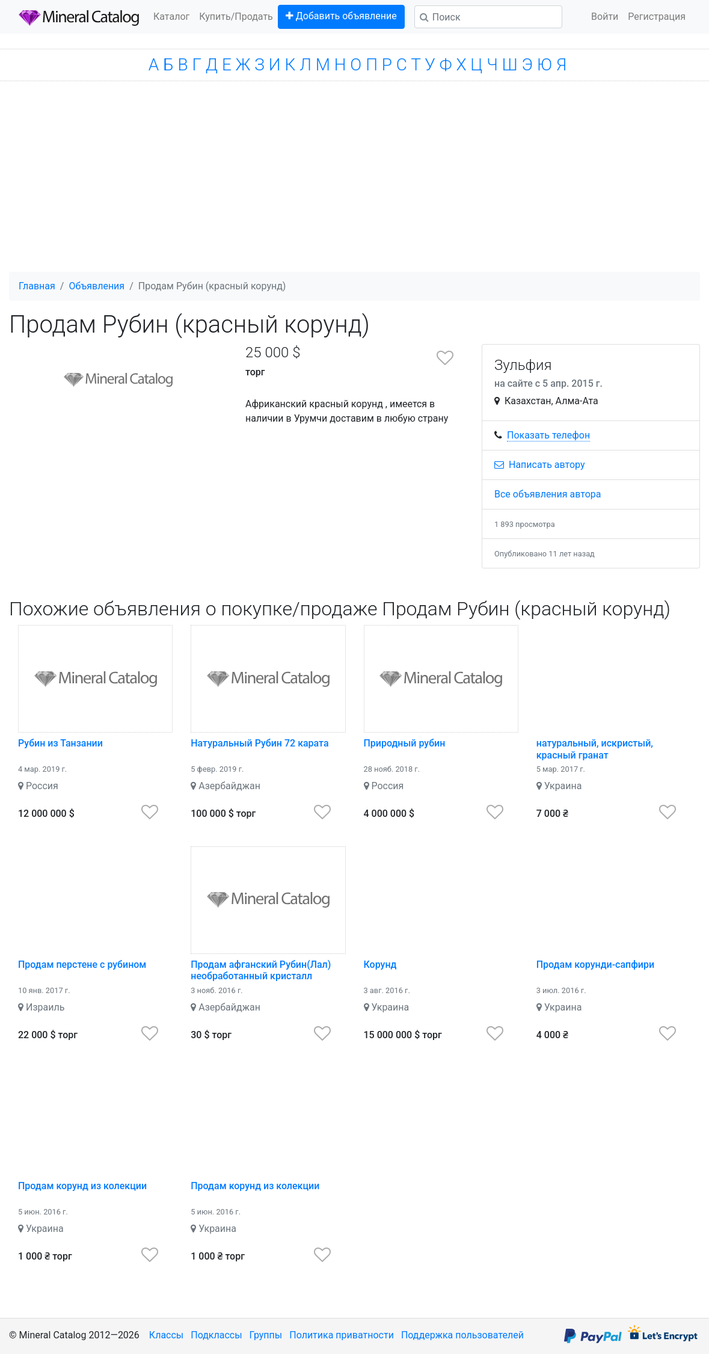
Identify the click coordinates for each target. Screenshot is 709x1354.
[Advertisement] (354, 181)
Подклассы (216, 1335)
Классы (166, 1335)
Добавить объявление (341, 16)
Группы (266, 1335)
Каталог (171, 16)
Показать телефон (548, 435)
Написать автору (539, 464)
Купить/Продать (236, 16)
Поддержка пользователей (462, 1335)
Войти (604, 16)
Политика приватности (341, 1335)
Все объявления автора (547, 494)
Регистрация (657, 16)
